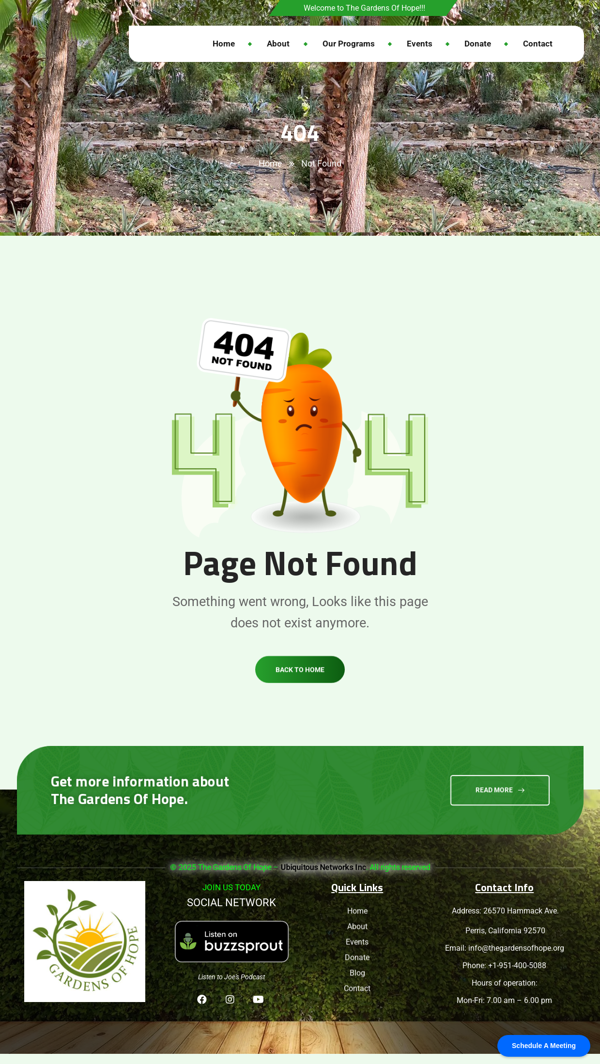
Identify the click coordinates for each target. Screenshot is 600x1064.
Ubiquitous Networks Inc (323, 867)
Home (270, 163)
